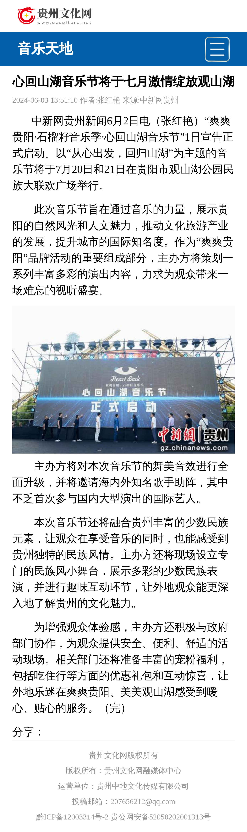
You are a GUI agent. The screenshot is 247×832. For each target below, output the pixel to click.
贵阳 (23, 137)
